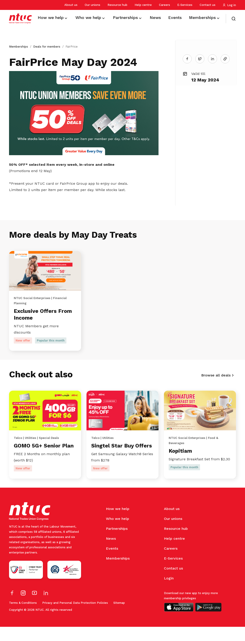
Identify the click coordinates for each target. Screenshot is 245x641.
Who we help (117, 533)
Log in (229, 5)
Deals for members (46, 46)
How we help (117, 523)
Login (169, 592)
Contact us (207, 5)
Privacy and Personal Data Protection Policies (75, 617)
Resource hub (117, 5)
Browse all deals (216, 379)
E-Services (184, 5)
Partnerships (117, 543)
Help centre (143, 5)
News (111, 553)
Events (112, 562)
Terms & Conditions (23, 617)
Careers (164, 5)
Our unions (92, 5)
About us (70, 5)
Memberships (18, 46)
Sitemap (119, 617)
